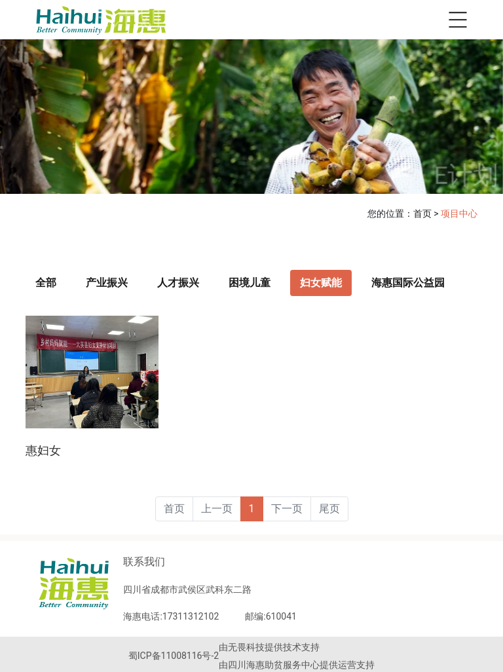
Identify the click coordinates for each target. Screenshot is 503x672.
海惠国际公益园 (408, 282)
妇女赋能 (321, 282)
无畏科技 (246, 647)
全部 (45, 282)
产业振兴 (107, 282)
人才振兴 (178, 282)
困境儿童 (249, 282)
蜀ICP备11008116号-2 (173, 655)
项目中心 (459, 213)
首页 (422, 213)
